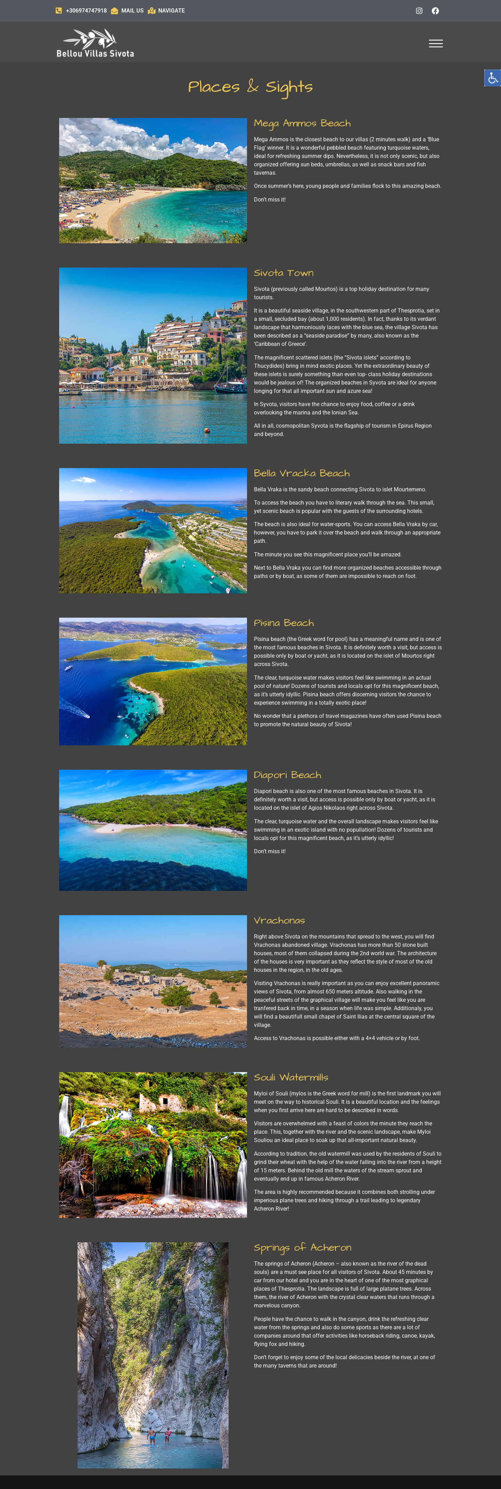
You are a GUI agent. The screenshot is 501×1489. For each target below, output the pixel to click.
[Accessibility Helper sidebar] (492, 78)
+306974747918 (86, 10)
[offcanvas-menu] (436, 43)
